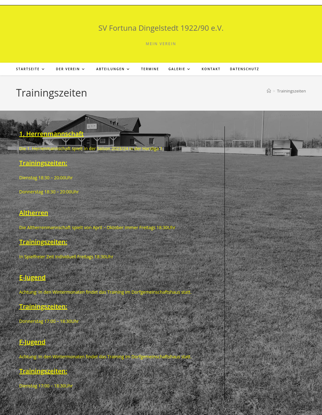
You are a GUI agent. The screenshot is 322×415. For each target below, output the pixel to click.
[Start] (269, 91)
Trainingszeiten (291, 91)
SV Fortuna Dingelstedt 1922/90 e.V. (161, 28)
